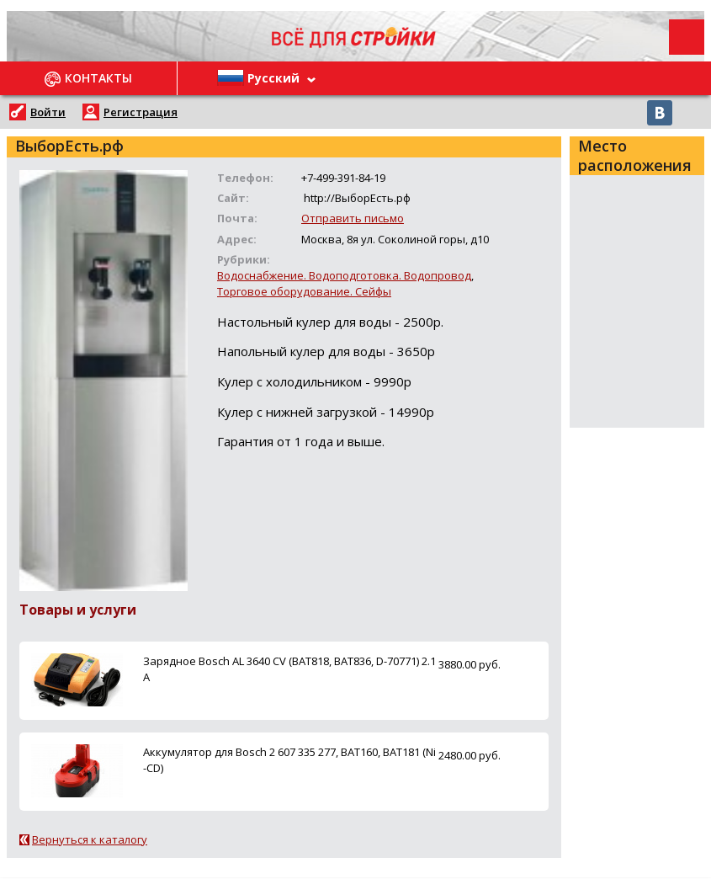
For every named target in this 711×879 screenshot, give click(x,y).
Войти (48, 112)
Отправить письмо (352, 218)
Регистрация (140, 112)
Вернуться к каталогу (89, 839)
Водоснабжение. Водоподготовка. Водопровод (344, 275)
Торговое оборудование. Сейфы (304, 291)
